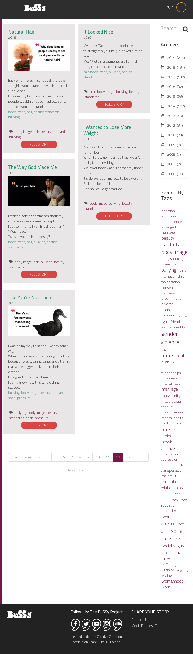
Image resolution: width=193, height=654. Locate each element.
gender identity (173, 327)
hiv (174, 362)
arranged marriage (168, 230)
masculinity (171, 395)
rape (178, 475)
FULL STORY (39, 144)
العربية (171, 7)
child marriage (173, 273)
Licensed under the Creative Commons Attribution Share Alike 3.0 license (96, 639)
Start (15, 457)
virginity (168, 570)
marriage (170, 389)
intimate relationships (171, 370)
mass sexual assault (171, 404)
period (167, 435)
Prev (28, 457)
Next (129, 457)
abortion (168, 211)
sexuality (169, 510)
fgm (165, 321)
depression (171, 293)
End (142, 457)
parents (169, 429)
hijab (166, 362)
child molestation (173, 279)
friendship (178, 321)
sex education (174, 503)
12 (118, 457)
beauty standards (47, 112)
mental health (172, 417)
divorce (167, 304)
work (166, 587)
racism (167, 475)
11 (108, 457)
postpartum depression (170, 456)
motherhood (172, 423)
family (182, 316)
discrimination (172, 298)
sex (175, 499)
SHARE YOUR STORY (150, 612)
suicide (167, 552)
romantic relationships (172, 485)
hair (29, 112)
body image (16, 112)
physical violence (168, 445)
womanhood (173, 581)
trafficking (169, 564)
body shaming (172, 258)
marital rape (171, 383)
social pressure (19, 398)
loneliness (169, 378)
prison (167, 464)
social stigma (173, 546)
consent (168, 287)
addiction (169, 216)
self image (170, 497)
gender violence (170, 338)
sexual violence (168, 520)
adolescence (172, 221)
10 (98, 457)
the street (171, 555)
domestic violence (169, 312)
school (167, 493)
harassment (173, 355)
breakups (169, 264)
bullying (14, 117)
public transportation (172, 467)
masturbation (172, 412)
